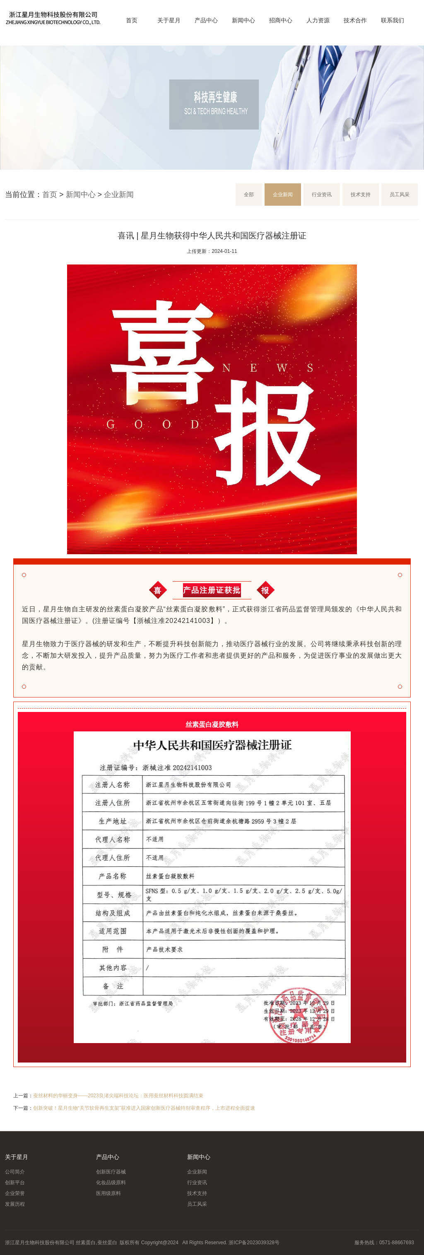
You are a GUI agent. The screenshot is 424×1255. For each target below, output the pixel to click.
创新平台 (15, 1182)
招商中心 (280, 20)
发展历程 (15, 1204)
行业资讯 (322, 194)
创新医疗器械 (111, 1172)
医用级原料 (108, 1193)
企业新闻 (119, 194)
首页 (131, 20)
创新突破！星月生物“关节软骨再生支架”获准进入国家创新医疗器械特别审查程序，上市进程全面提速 (144, 1108)
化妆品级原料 (111, 1182)
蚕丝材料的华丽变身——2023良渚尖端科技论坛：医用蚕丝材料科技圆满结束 (118, 1096)
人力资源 (318, 20)
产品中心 (206, 20)
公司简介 (15, 1172)
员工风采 (400, 194)
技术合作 (355, 20)
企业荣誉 (15, 1193)
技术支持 (361, 194)
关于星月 (169, 20)
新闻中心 (243, 20)
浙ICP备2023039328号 (254, 1242)
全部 (249, 194)
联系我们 (392, 20)
